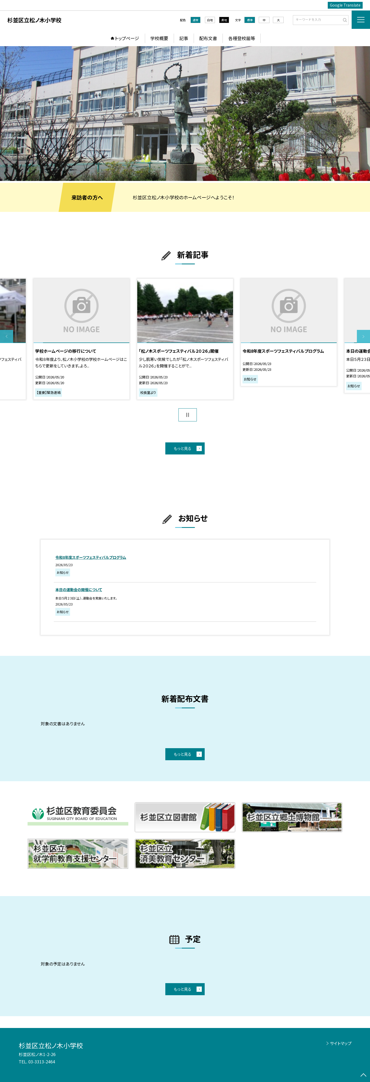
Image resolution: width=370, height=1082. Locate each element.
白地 (210, 20)
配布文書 (208, 38)
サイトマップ (341, 1043)
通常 (195, 20)
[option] (185, 113)
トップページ (127, 38)
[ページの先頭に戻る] (363, 1075)
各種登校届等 (241, 38)
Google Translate (345, 5)
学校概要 (159, 38)
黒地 (224, 20)
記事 (183, 38)
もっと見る (182, 448)
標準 (250, 20)
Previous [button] (6, 336)
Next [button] (363, 336)
